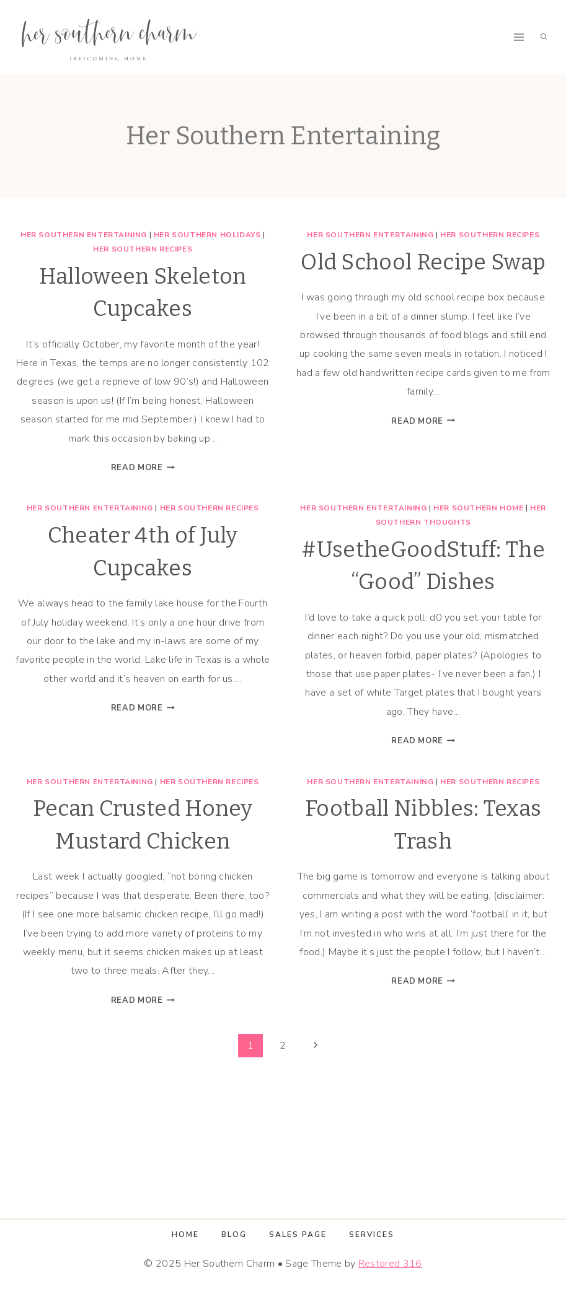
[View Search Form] (543, 37)
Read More (143, 467)
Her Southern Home (478, 508)
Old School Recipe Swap (423, 262)
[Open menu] (518, 36)
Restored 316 (390, 1263)
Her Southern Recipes (142, 249)
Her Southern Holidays (207, 235)
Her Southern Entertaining (83, 235)
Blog (234, 1234)
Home (185, 1234)
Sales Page (298, 1234)
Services (371, 1234)
